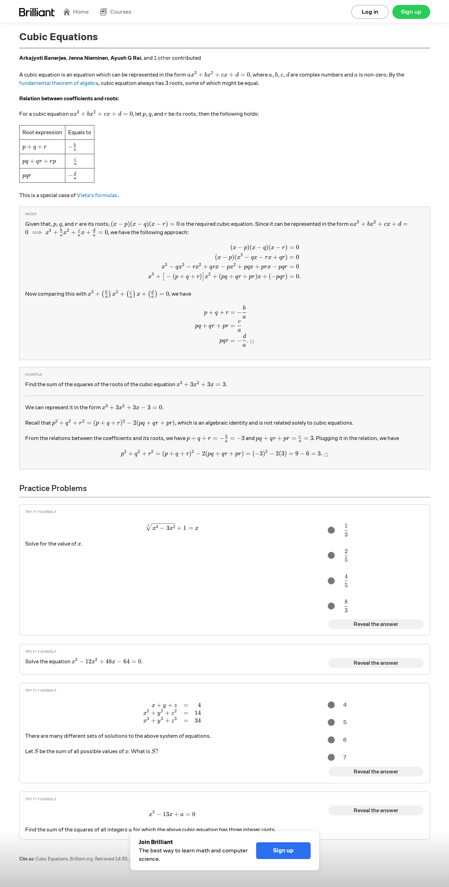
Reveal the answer (376, 624)
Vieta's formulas (97, 195)
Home (76, 11)
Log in (370, 11)
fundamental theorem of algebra (58, 83)
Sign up (411, 11)
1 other (162, 58)
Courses (115, 11)
